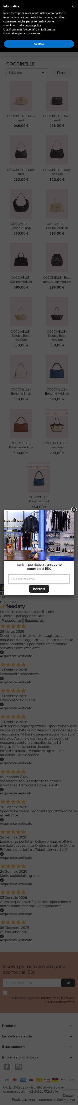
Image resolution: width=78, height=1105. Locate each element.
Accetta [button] (39, 43)
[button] (72, 6)
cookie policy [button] (33, 25)
